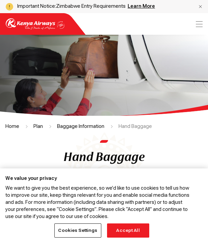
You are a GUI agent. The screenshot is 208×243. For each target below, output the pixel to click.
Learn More (141, 6)
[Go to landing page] (35, 28)
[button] (200, 6)
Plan (38, 126)
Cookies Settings (77, 230)
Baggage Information (80, 126)
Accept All (127, 230)
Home (12, 126)
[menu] (198, 24)
